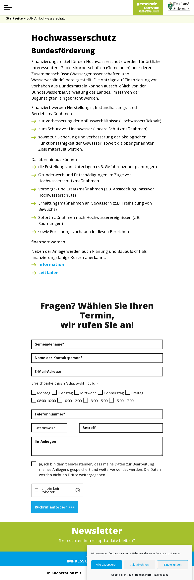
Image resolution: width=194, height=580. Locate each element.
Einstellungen (172, 571)
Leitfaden (48, 272)
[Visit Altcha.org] (78, 495)
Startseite (14, 18)
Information (51, 264)
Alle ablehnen (140, 571)
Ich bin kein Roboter (50, 495)
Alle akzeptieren (106, 571)
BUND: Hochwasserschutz (46, 18)
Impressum (79, 561)
